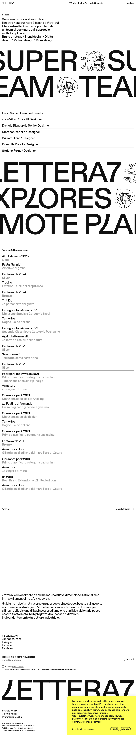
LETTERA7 (8, 3)
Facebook (7, 648)
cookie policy (85, 710)
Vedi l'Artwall (125, 509)
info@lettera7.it (10, 636)
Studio (80, 3)
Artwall (89, 3)
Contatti (98, 3)
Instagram (7, 642)
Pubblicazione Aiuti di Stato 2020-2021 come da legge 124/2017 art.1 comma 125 (18, 729)
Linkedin (7, 645)
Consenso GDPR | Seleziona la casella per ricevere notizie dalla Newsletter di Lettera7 (40, 669)
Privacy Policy (18, 667)
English (130, 3)
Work (72, 3)
